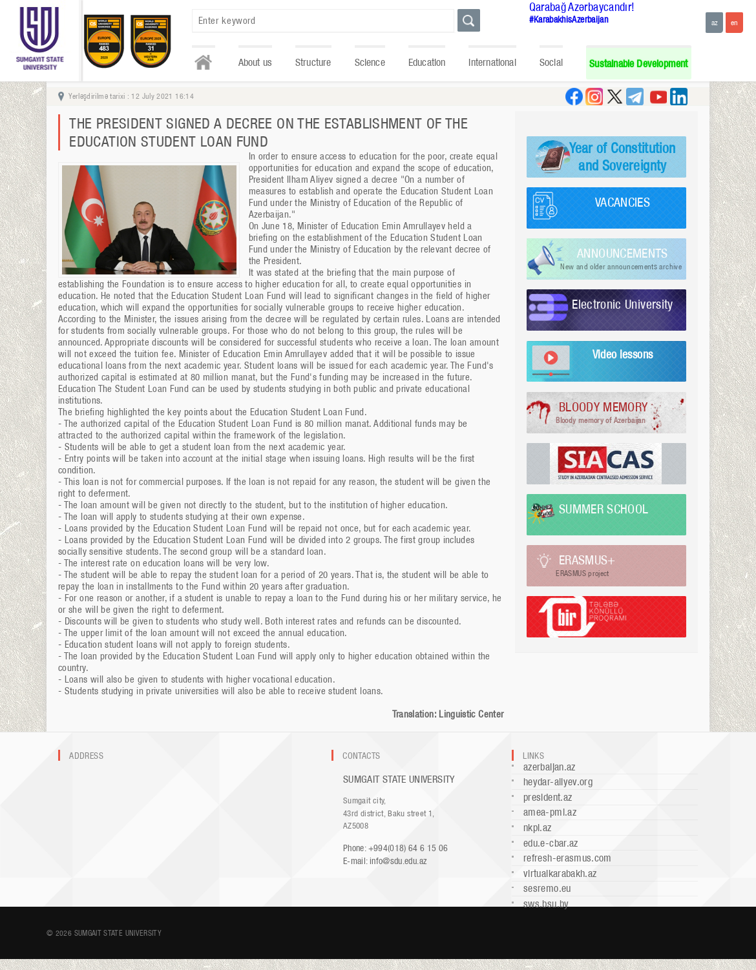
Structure (313, 62)
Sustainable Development (638, 63)
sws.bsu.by (546, 904)
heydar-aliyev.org (558, 782)
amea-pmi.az (549, 812)
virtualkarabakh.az (559, 873)
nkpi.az (537, 827)
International (492, 62)
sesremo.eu (547, 888)
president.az (547, 797)
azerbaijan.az (549, 767)
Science (370, 62)
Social (551, 62)
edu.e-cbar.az (550, 843)
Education (427, 62)
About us (255, 62)
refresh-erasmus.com (567, 858)
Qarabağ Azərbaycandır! (582, 7)
